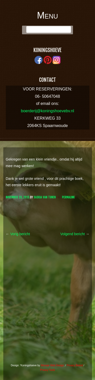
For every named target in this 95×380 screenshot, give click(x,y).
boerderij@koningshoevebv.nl (47, 111)
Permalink (68, 197)
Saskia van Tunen (45, 197)
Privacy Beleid (75, 365)
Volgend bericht (74, 234)
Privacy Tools (47, 370)
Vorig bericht (18, 234)
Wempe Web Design (52, 365)
